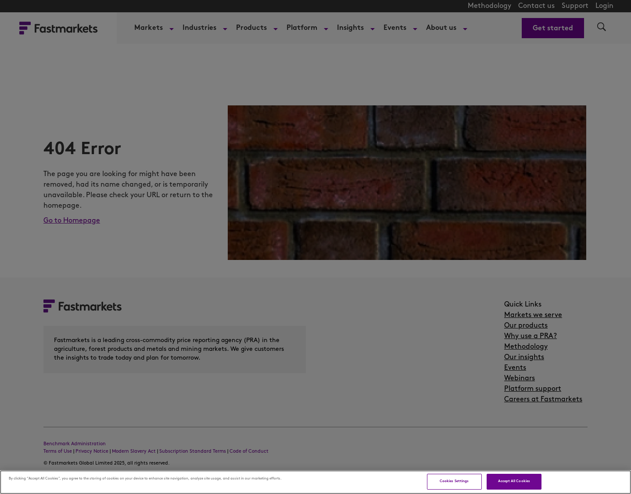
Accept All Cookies (514, 481)
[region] (315, 482)
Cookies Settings (454, 481)
